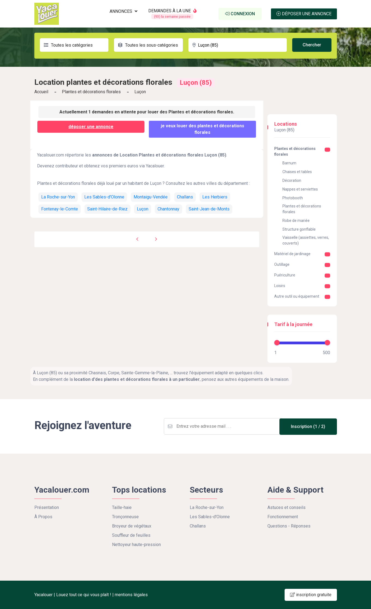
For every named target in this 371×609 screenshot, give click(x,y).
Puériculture (284, 275)
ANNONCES (123, 11)
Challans (185, 197)
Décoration (291, 180)
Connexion (240, 13)
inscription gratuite (310, 594)
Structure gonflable (299, 229)
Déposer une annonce (303, 13)
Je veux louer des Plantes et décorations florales (202, 129)
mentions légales (131, 594)
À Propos (43, 516)
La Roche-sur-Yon (58, 197)
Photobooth (292, 198)
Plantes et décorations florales (91, 91)
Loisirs (279, 286)
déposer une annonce (90, 126)
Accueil (41, 91)
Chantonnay (168, 209)
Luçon (142, 209)
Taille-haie (122, 507)
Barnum (289, 163)
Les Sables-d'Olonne (104, 197)
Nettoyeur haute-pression (136, 544)
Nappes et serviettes (300, 189)
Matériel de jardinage (292, 254)
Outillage (281, 264)
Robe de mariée (296, 220)
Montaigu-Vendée (151, 197)
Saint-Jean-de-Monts (209, 209)
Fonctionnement (282, 516)
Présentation (46, 507)
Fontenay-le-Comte (59, 209)
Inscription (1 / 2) (314, 426)
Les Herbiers (214, 197)
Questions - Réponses (288, 526)
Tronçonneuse (125, 516)
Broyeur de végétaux (131, 526)
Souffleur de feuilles (131, 535)
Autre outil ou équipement (296, 296)
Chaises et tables (297, 172)
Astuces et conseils (286, 507)
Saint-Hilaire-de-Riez (107, 209)
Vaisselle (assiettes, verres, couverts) (305, 240)
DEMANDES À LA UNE (172, 13)
